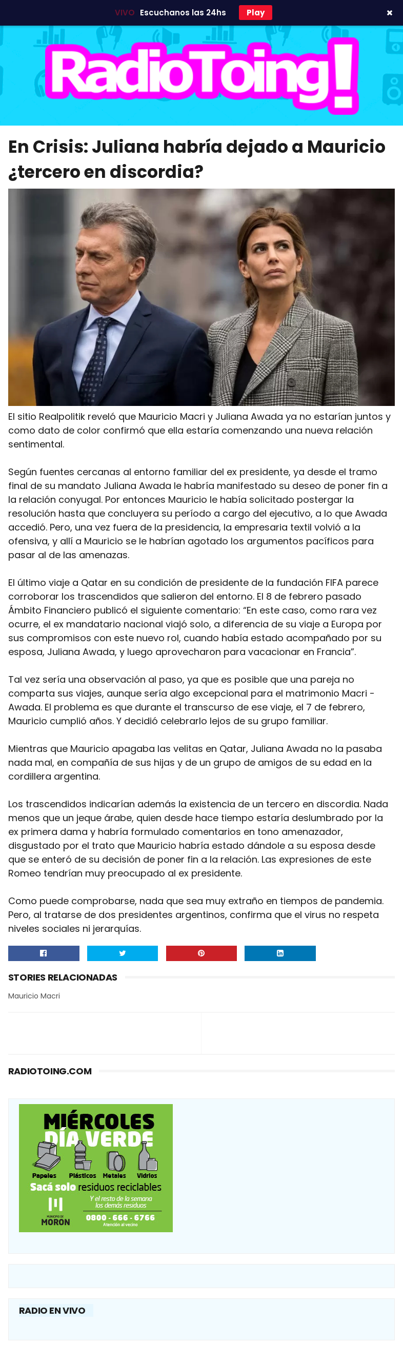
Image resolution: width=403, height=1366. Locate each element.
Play (256, 12)
